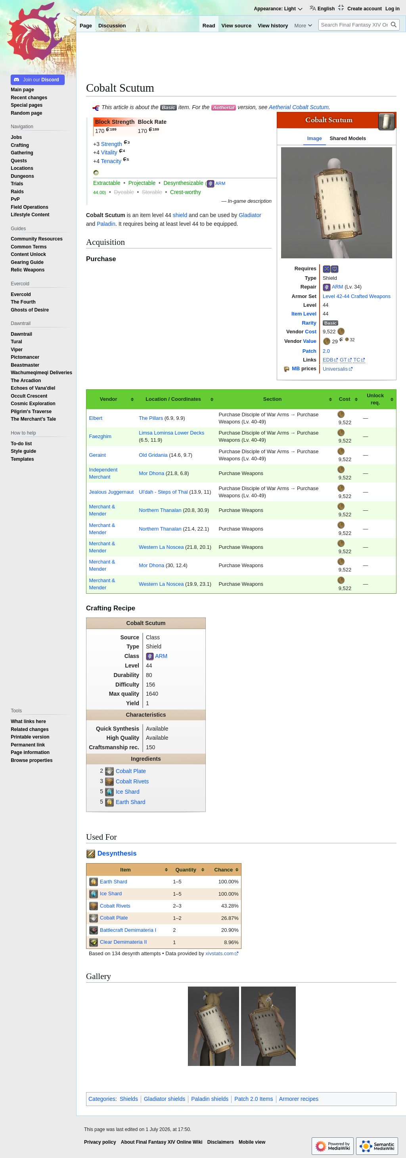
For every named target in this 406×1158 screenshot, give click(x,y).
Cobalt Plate (131, 771)
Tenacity (111, 161)
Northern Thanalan (160, 510)
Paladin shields (209, 1099)
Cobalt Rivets (132, 781)
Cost (310, 332)
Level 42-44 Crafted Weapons (357, 296)
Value (309, 341)
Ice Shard (128, 792)
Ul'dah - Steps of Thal (163, 492)
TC (356, 360)
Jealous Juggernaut (111, 492)
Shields (129, 1099)
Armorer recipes (299, 1099)
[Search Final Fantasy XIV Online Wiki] (359, 25)
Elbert (95, 418)
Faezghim (100, 436)
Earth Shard (131, 802)
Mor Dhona (151, 473)
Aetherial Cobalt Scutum (299, 107)
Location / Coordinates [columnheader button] (173, 399)
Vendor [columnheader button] (108, 399)
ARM (337, 287)
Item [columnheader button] (125, 870)
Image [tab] (314, 138)
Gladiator (250, 215)
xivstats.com (219, 953)
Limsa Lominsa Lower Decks (171, 433)
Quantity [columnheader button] (186, 870)
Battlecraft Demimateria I (128, 930)
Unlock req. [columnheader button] (375, 399)
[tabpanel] (336, 202)
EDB (328, 360)
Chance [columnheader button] (223, 870)
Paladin (106, 224)
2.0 (326, 351)
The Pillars (151, 418)
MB (296, 368)
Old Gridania (153, 455)
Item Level (303, 314)
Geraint (97, 455)
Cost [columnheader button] (344, 399)
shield (180, 215)
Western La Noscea (161, 547)
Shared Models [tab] (347, 138)
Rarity (309, 323)
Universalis (335, 369)
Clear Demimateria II (123, 942)
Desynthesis (117, 853)
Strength (111, 144)
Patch (309, 351)
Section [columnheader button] (272, 399)
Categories (101, 1099)
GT (343, 360)
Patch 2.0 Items (253, 1099)
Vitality (109, 152)
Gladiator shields (164, 1099)
